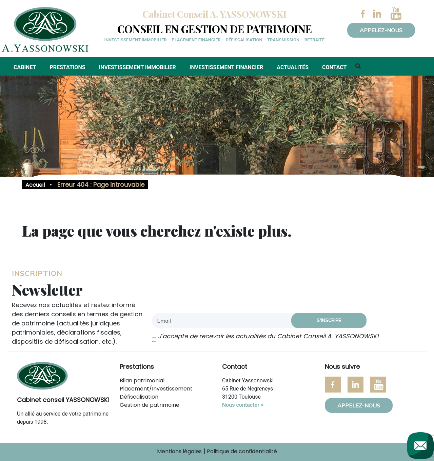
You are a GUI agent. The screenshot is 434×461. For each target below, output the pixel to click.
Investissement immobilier (137, 67)
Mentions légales (179, 451)
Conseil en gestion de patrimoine (214, 29)
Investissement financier (226, 67)
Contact (334, 67)
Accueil (35, 185)
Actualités (293, 67)
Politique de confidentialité (242, 451)
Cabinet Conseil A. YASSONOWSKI (214, 14)
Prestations (67, 67)
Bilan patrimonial (142, 380)
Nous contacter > (242, 405)
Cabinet (25, 67)
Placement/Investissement (156, 389)
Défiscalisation (139, 397)
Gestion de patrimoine (149, 405)
